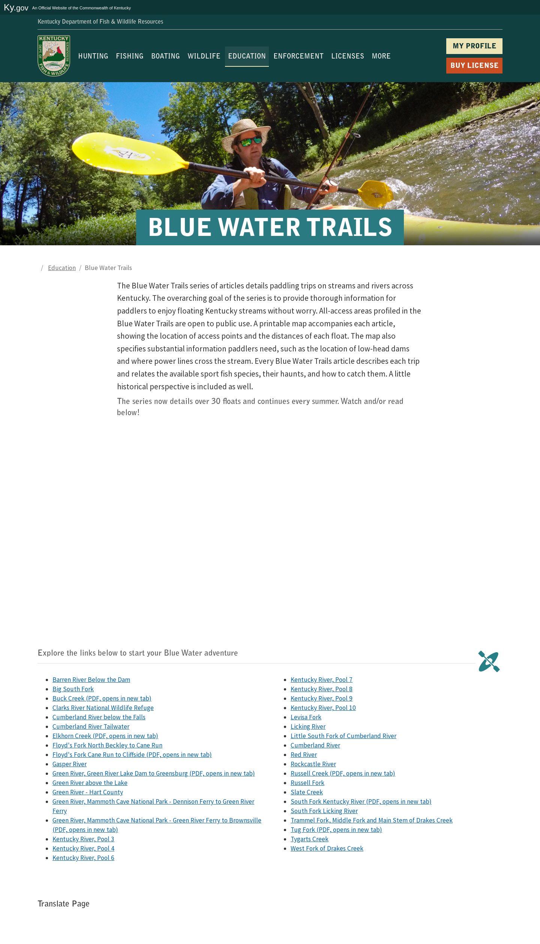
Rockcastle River (313, 764)
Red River (304, 754)
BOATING (165, 57)
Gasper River (69, 764)
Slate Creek (307, 792)
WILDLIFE (204, 57)
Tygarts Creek (309, 839)
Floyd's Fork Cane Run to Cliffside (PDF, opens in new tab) (132, 754)
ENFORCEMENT (298, 57)
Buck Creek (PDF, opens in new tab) (102, 698)
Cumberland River (315, 745)
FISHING (130, 57)
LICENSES (347, 57)
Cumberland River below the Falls (99, 717)
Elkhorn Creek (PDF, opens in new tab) (105, 736)
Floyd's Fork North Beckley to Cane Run (107, 745)
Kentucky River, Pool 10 (323, 708)
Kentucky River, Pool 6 (83, 858)
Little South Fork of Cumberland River (343, 736)
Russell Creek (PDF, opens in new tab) (343, 773)
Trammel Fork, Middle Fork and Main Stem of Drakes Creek (372, 820)
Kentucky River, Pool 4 (83, 848)
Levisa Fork (306, 717)
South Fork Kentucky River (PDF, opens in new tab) (361, 801)
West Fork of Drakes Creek (327, 848)
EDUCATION (247, 57)
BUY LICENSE (474, 66)
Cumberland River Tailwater (90, 726)
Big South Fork (73, 689)
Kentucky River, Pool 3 (83, 839)
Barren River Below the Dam (91, 679)
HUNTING (93, 57)
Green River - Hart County (87, 792)
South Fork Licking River (324, 811)
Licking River (308, 726)
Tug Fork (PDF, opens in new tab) (336, 829)
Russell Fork (307, 783)
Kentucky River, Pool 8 (321, 689)
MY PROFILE (474, 46)
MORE (381, 57)
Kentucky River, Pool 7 (321, 679)
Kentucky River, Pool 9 (321, 698)
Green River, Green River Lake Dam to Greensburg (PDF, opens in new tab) (153, 773)
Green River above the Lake (90, 783)
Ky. (16, 7)
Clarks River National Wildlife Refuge (103, 708)
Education (62, 268)
